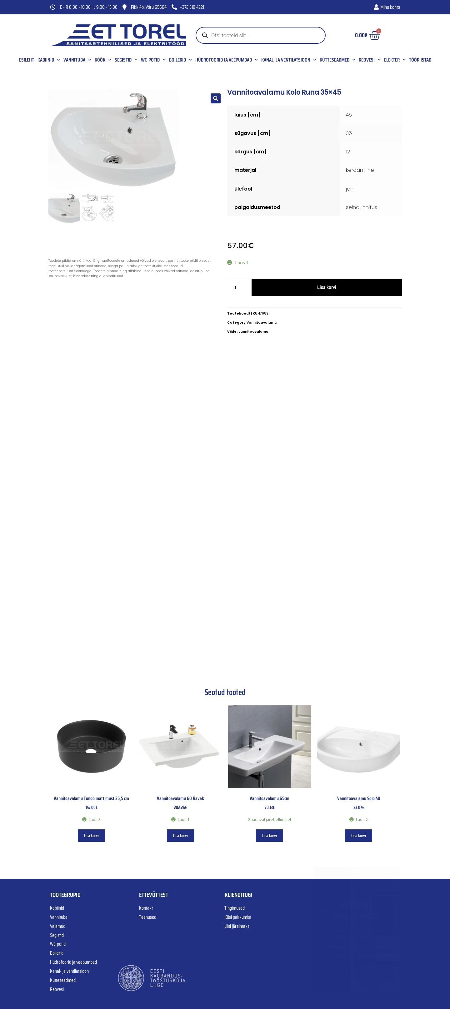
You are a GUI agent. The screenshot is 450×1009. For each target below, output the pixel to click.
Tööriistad (420, 60)
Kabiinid (49, 60)
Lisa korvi (326, 287)
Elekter (395, 60)
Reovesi (370, 60)
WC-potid (153, 60)
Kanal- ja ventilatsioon (288, 60)
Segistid (126, 60)
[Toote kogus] (237, 287)
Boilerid (180, 60)
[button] (216, 98)
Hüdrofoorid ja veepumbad (226, 60)
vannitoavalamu (253, 331)
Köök (103, 60)
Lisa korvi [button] (91, 835)
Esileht (26, 60)
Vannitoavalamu (262, 322)
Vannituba (77, 60)
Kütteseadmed (337, 60)
